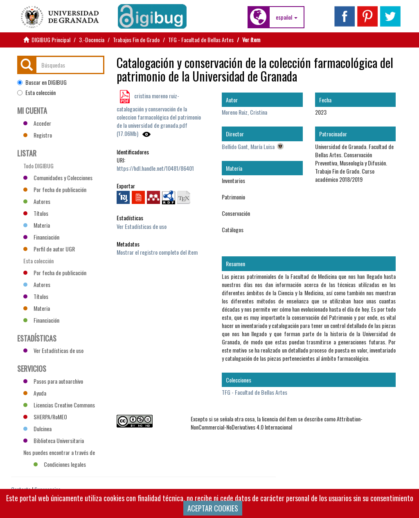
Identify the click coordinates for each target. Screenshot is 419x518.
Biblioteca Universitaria (53, 440)
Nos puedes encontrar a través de (59, 453)
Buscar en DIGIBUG (42, 82)
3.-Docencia (91, 39)
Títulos (35, 213)
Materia (36, 225)
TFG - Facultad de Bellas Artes (201, 39)
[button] (286, 17)
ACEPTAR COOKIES (212, 508)
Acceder (37, 123)
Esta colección (36, 92)
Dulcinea (37, 428)
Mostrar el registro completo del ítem (157, 252)
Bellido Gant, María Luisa (248, 146)
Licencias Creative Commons (59, 404)
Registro (37, 135)
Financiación (41, 237)
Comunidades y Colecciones (57, 177)
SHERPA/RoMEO (45, 416)
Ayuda (34, 393)
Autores (36, 201)
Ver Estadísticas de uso (142, 226)
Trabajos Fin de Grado (136, 39)
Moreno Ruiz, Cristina (244, 112)
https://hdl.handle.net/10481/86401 (155, 168)
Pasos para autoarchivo (53, 381)
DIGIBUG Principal (51, 39)
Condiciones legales (60, 464)
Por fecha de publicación (54, 189)
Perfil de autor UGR (49, 248)
